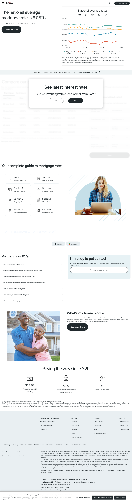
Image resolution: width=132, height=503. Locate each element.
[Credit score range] (46, 189)
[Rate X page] (120, 445)
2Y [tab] (105, 15)
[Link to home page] (4, 419)
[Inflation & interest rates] (46, 200)
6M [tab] (92, 15)
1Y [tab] (99, 15)
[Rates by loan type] (46, 179)
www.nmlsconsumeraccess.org (85, 482)
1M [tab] (79, 15)
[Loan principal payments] (18, 211)
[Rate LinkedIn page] (126, 445)
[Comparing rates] (18, 200)
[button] (3, 3)
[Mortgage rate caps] (46, 211)
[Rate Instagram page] (117, 445)
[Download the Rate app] (66, 238)
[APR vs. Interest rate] (18, 189)
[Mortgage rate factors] (18, 179)
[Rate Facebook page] (123, 445)
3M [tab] (86, 15)
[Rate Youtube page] (129, 445)
